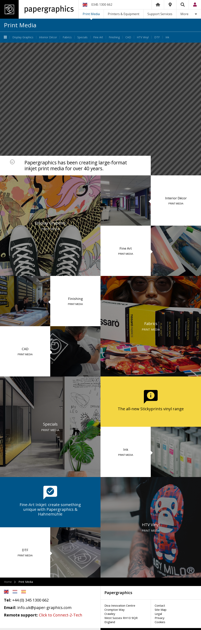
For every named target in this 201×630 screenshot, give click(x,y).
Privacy (159, 618)
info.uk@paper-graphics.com (44, 607)
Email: (10, 607)
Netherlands (15, 591)
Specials (82, 37)
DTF (157, 37)
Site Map (160, 610)
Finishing (114, 37)
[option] (100, 109)
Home (158, 4)
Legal (158, 614)
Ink (167, 37)
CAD (128, 37)
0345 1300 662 (101, 4)
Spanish (23, 591)
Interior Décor (48, 37)
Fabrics (67, 37)
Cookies (160, 622)
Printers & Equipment (123, 14)
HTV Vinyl (143, 37)
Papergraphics (37, 9)
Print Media (91, 14)
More (184, 14)
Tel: (7, 600)
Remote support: (21, 615)
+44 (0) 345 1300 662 (30, 600)
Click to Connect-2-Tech (60, 615)
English (6, 591)
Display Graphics (22, 37)
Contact (160, 605)
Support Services (159, 14)
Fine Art (98, 37)
